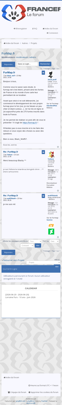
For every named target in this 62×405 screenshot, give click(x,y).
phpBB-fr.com (20, 401)
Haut (58, 147)
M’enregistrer (20, 28)
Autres (25, 43)
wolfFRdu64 (11, 198)
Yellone (9, 155)
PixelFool (44, 401)
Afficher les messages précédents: (22, 241)
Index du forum (50, 28)
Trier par (51, 241)
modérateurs (22, 57)
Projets (34, 43)
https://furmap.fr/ (30, 122)
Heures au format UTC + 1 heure (43, 385)
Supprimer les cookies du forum (43, 392)
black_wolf (11, 76)
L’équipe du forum (17, 392)
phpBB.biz (31, 401)
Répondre (8, 64)
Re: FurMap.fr (10, 151)
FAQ (34, 28)
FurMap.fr (8, 53)
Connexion (52, 33)
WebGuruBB (30, 403)
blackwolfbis (52, 106)
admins (32, 57)
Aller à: (57, 260)
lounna (49, 220)
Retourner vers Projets (13, 260)
